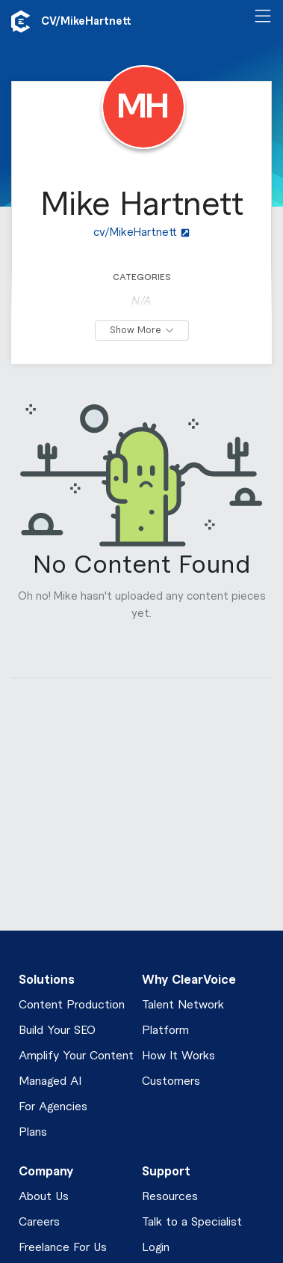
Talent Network (183, 1005)
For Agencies (53, 1107)
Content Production (72, 1005)
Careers (39, 1222)
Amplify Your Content (76, 1056)
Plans (33, 1132)
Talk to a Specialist (192, 1222)
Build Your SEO (57, 1030)
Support (166, 1172)
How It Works (178, 1056)
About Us (44, 1196)
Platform (165, 1030)
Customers (171, 1081)
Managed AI (50, 1081)
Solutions (47, 980)
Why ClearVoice (189, 980)
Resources (170, 1196)
